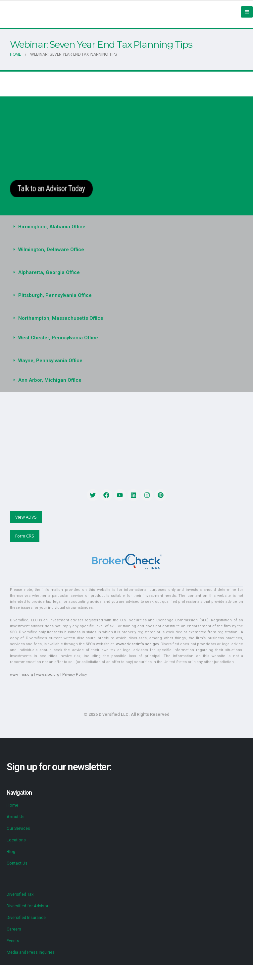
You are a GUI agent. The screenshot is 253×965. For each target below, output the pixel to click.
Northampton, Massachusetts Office (60, 318)
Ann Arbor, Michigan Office (49, 380)
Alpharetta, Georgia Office (49, 272)
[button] (126, 226)
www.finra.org (21, 674)
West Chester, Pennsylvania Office (58, 338)
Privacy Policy (74, 674)
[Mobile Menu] (247, 12)
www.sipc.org (47, 674)
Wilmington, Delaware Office (51, 250)
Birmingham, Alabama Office (51, 227)
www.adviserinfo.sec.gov (137, 644)
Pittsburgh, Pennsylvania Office (55, 295)
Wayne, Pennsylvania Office (50, 361)
